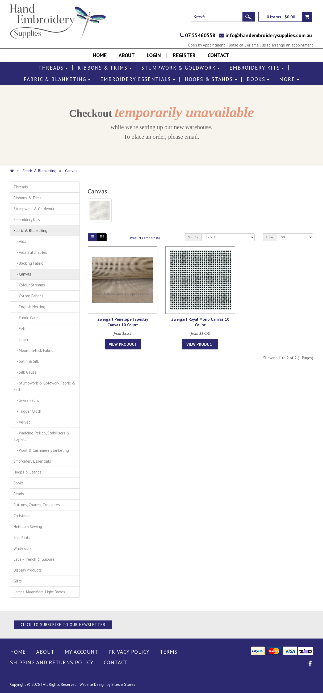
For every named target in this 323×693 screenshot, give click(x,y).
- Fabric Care (26, 317)
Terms (169, 651)
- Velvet (22, 422)
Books (258, 79)
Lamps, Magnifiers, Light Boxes (39, 591)
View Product (123, 344)
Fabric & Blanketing (57, 79)
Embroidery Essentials (137, 79)
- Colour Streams (29, 285)
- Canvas (22, 274)
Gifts (18, 581)
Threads (53, 67)
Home (100, 55)
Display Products (28, 570)
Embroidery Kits (256, 67)
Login (154, 55)
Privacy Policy (128, 651)
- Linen (21, 339)
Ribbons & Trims (105, 67)
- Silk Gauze (25, 372)
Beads (19, 493)
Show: (270, 237)
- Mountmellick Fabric (33, 350)
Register (184, 55)
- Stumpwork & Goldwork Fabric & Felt (44, 386)
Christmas (22, 515)
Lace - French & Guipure (34, 559)
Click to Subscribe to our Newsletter (63, 624)
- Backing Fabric (28, 263)
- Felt (20, 328)
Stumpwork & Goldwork (180, 67)
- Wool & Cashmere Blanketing (41, 450)
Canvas (71, 170)
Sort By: (193, 237)
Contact (218, 55)
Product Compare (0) (145, 238)
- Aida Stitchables (30, 252)
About (127, 55)
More (289, 79)
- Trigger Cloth (27, 411)
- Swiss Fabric (27, 400)
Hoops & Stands (211, 79)
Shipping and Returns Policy (51, 662)
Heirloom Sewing (28, 526)
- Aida (20, 241)
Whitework (23, 548)
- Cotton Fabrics (28, 295)
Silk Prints (22, 537)
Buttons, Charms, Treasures (37, 504)
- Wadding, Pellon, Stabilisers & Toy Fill (42, 436)
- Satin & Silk (26, 361)
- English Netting (29, 306)
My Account (81, 651)
